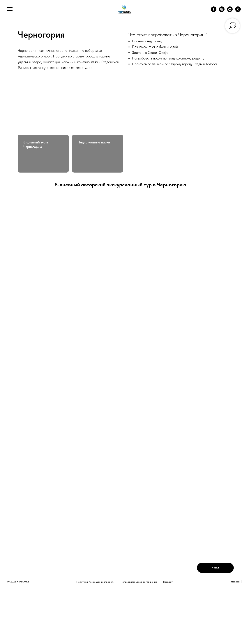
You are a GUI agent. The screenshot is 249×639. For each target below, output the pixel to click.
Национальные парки (94, 142)
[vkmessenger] (230, 11)
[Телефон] (238, 11)
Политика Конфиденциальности (95, 581)
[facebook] (213, 11)
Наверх (236, 581)
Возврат (168, 581)
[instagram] (222, 11)
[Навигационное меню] (10, 9)
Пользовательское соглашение (139, 581)
